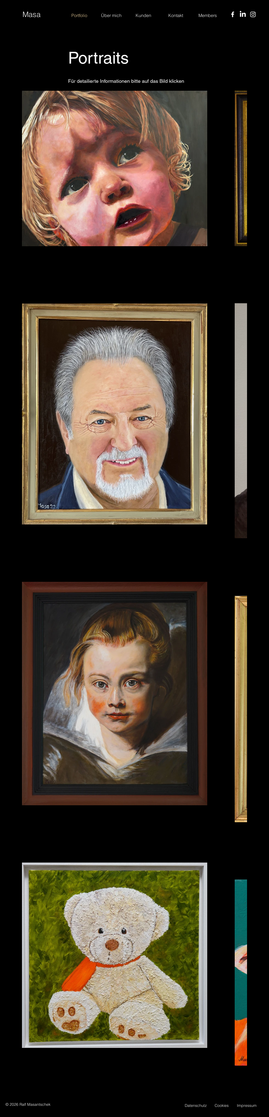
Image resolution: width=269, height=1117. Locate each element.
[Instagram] (253, 14)
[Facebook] (232, 14)
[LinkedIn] (242, 14)
